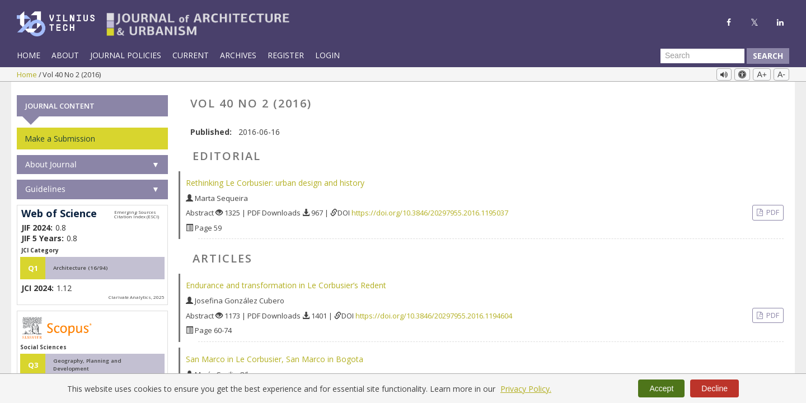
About (65, 55)
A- (781, 74)
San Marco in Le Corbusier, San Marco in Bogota (274, 356)
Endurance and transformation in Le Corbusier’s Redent (286, 282)
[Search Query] (702, 56)
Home (28, 55)
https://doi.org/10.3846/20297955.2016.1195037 (430, 210)
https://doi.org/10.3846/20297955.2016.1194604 (433, 313)
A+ (762, 74)
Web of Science (59, 211)
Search (768, 55)
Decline (714, 388)
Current (190, 55)
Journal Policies (125, 55)
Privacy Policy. (525, 388)
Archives (238, 55)
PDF (772, 210)
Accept (661, 388)
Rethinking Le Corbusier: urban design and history (275, 180)
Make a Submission (60, 135)
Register (286, 55)
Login (327, 55)
